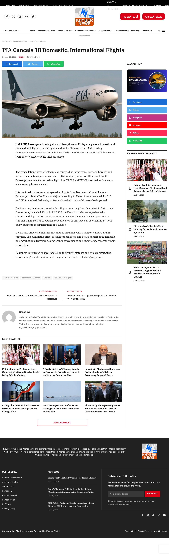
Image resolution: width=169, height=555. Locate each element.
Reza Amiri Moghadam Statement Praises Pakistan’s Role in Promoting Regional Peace (103, 372)
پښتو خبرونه (153, 16)
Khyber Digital (52, 531)
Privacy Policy (138, 5)
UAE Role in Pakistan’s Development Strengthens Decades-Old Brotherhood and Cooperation (71, 504)
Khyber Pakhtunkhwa (85, 31)
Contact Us (147, 31)
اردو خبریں (130, 16)
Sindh (21, 57)
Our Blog (135, 31)
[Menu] (163, 31)
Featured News (11, 278)
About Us (126, 5)
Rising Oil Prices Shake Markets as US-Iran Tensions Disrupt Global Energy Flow (20, 408)
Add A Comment (62, 423)
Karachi (46, 278)
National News (64, 31)
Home (32, 31)
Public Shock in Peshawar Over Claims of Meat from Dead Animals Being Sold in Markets (47, 5)
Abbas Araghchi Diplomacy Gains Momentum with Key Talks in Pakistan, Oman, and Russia (102, 408)
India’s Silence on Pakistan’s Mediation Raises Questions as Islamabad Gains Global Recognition (71, 490)
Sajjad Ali (24, 312)
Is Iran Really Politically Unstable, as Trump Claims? (72, 478)
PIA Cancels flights (63, 278)
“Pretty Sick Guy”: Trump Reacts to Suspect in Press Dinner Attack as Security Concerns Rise (61, 372)
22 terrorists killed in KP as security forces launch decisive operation (150, 229)
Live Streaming (122, 31)
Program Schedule (153, 5)
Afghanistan (104, 31)
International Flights (30, 278)
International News (46, 31)
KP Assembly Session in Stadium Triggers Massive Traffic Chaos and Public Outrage (147, 272)
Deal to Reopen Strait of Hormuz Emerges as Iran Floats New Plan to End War (61, 408)
